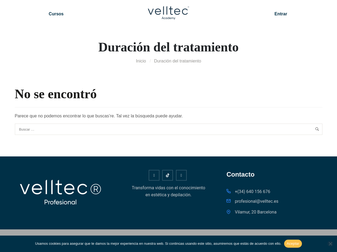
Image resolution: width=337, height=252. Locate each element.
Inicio (141, 61)
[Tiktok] (167, 175)
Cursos (56, 14)
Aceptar (293, 244)
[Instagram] (181, 175)
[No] (330, 243)
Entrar (280, 14)
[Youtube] (154, 175)
